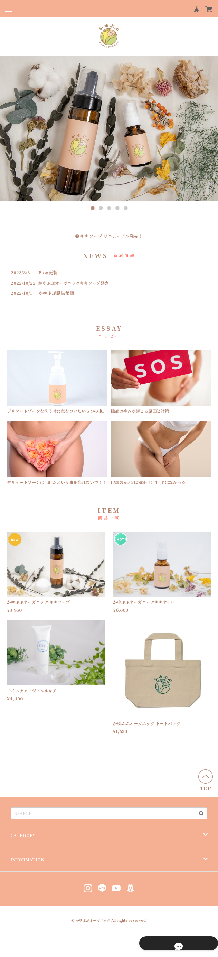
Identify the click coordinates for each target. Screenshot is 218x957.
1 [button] (92, 208)
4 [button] (117, 208)
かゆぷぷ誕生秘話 (57, 291)
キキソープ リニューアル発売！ (109, 235)
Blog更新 (49, 271)
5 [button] (125, 208)
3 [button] (109, 208)
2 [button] (100, 208)
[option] (109, 128)
